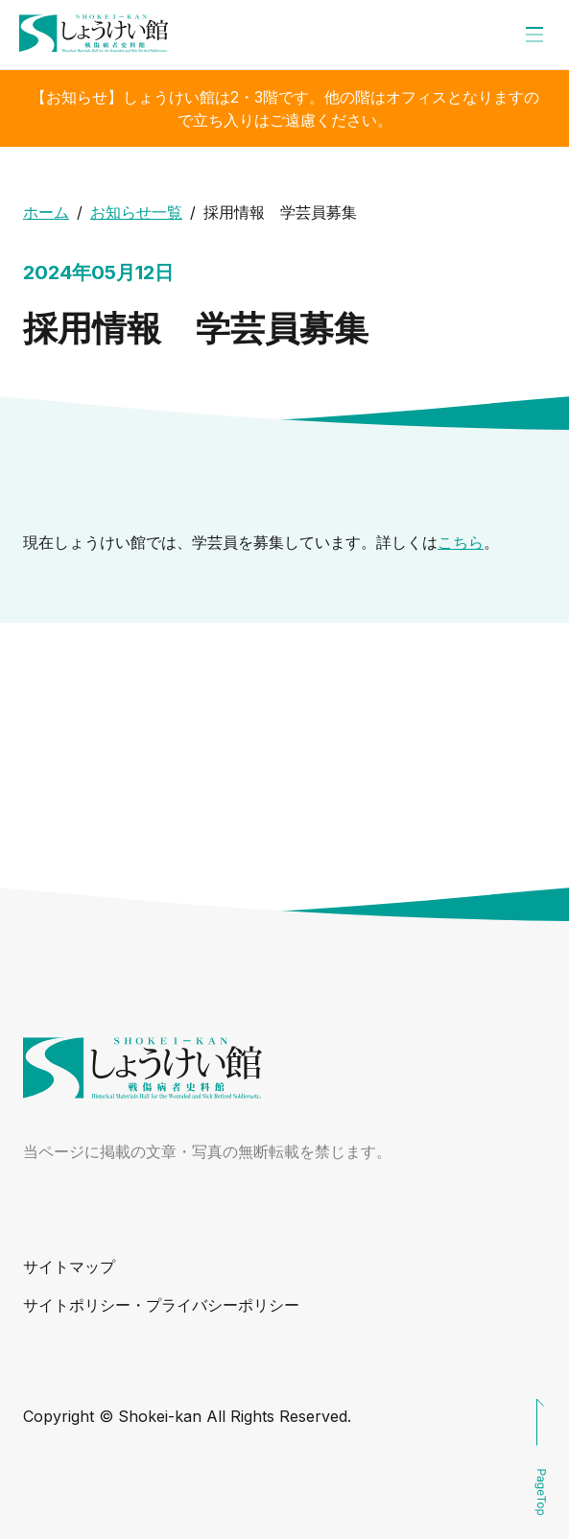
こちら (461, 542)
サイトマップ (69, 1266)
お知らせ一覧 (136, 212)
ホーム (46, 212)
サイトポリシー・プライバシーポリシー (161, 1304)
